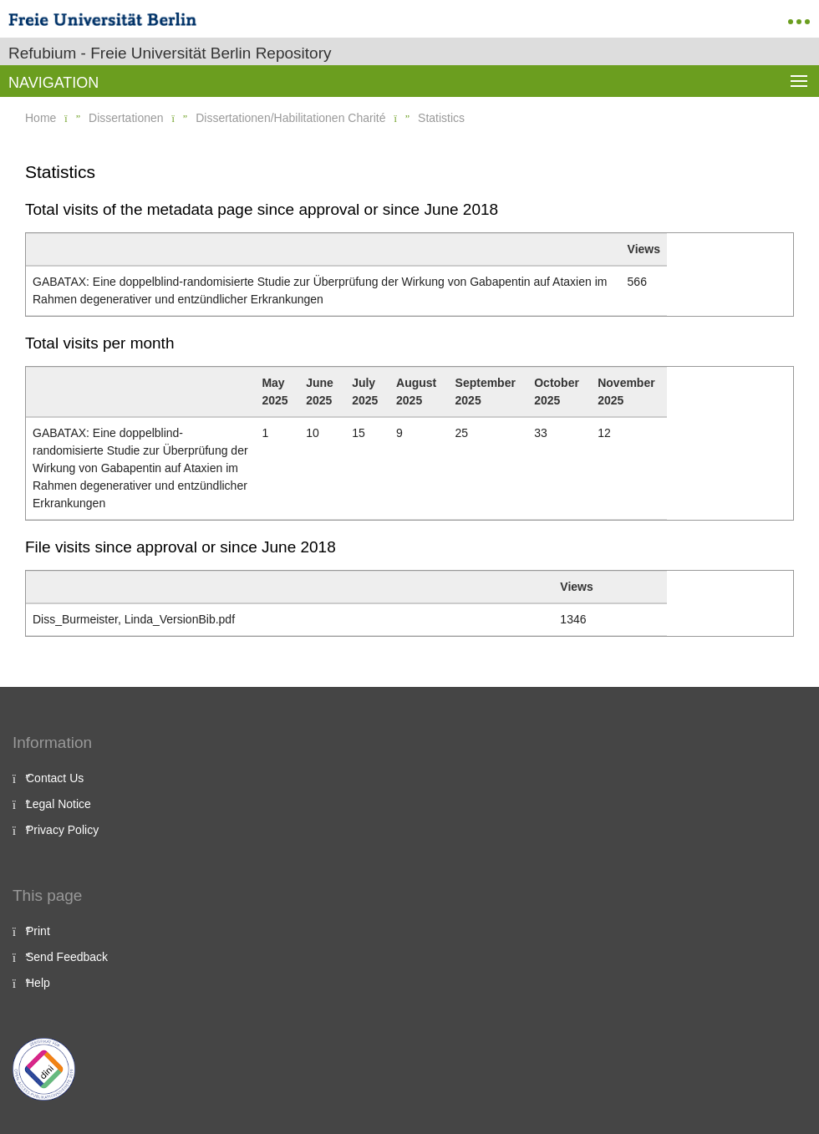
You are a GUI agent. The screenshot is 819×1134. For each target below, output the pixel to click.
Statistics (441, 118)
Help (38, 982)
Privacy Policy (62, 830)
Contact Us (55, 778)
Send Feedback (67, 957)
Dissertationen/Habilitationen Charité (290, 118)
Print (38, 931)
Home (40, 118)
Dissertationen (126, 118)
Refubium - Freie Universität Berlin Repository (169, 53)
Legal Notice (58, 804)
